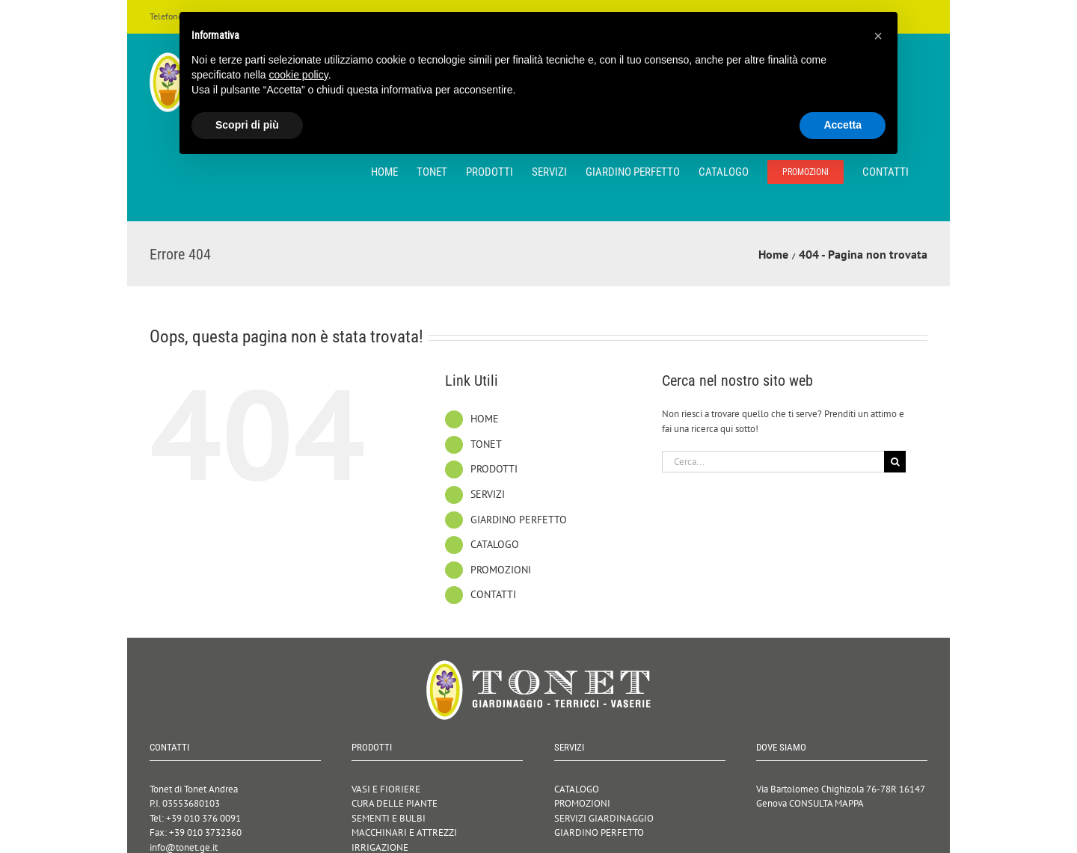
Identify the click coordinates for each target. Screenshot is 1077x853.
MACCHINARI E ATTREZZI (404, 832)
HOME (484, 418)
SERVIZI (487, 494)
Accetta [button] (842, 125)
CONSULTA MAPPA (826, 803)
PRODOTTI (494, 468)
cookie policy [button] (298, 75)
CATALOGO (494, 544)
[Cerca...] (773, 461)
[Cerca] (895, 461)
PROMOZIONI (500, 569)
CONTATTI (493, 594)
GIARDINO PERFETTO (518, 519)
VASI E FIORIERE (386, 789)
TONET (486, 444)
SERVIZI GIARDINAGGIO (604, 818)
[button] (878, 36)
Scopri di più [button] (247, 125)
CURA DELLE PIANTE (395, 803)
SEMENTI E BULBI (389, 818)
